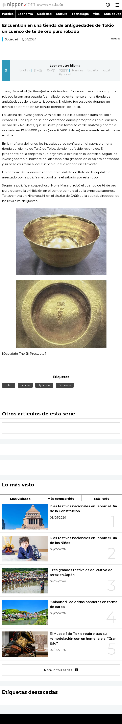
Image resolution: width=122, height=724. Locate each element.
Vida (96, 14)
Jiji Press (44, 385)
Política (8, 14)
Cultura (61, 14)
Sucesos (65, 385)
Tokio (8, 385)
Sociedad (44, 14)
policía (25, 385)
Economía (25, 14)
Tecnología (80, 14)
